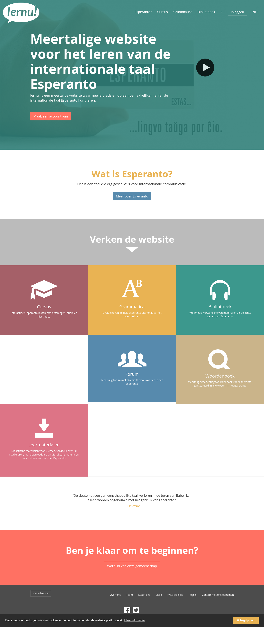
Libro (159, 594)
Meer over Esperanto (132, 196)
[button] (221, 11)
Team (129, 594)
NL (255, 12)
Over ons (115, 594)
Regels (192, 594)
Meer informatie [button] (134, 620)
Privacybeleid (175, 594)
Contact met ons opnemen (218, 594)
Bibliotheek (206, 12)
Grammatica (182, 12)
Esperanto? (143, 12)
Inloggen (237, 12)
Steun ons (144, 594)
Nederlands (41, 593)
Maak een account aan (50, 116)
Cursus (162, 12)
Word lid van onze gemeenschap (132, 566)
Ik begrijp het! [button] (245, 620)
